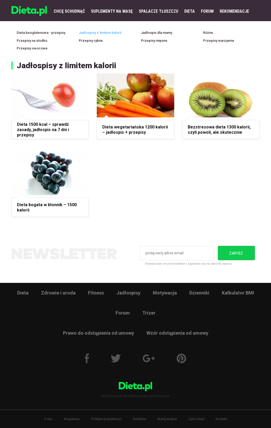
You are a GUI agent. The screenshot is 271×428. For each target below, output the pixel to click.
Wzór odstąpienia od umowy (177, 333)
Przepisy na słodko (32, 41)
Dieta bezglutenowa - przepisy (41, 33)
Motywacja (165, 293)
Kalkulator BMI (238, 293)
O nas (48, 419)
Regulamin (72, 419)
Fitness (96, 293)
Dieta (23, 293)
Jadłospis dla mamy (156, 33)
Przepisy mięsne (154, 41)
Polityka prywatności (106, 419)
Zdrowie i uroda (58, 293)
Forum (123, 313)
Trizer (148, 313)
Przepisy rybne (91, 41)
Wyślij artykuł (167, 419)
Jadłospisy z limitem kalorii (100, 33)
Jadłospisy (128, 293)
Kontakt (221, 419)
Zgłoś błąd (196, 419)
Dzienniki (199, 293)
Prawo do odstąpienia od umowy (98, 333)
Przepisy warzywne (218, 41)
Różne (208, 33)
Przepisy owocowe (32, 48)
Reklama (139, 419)
